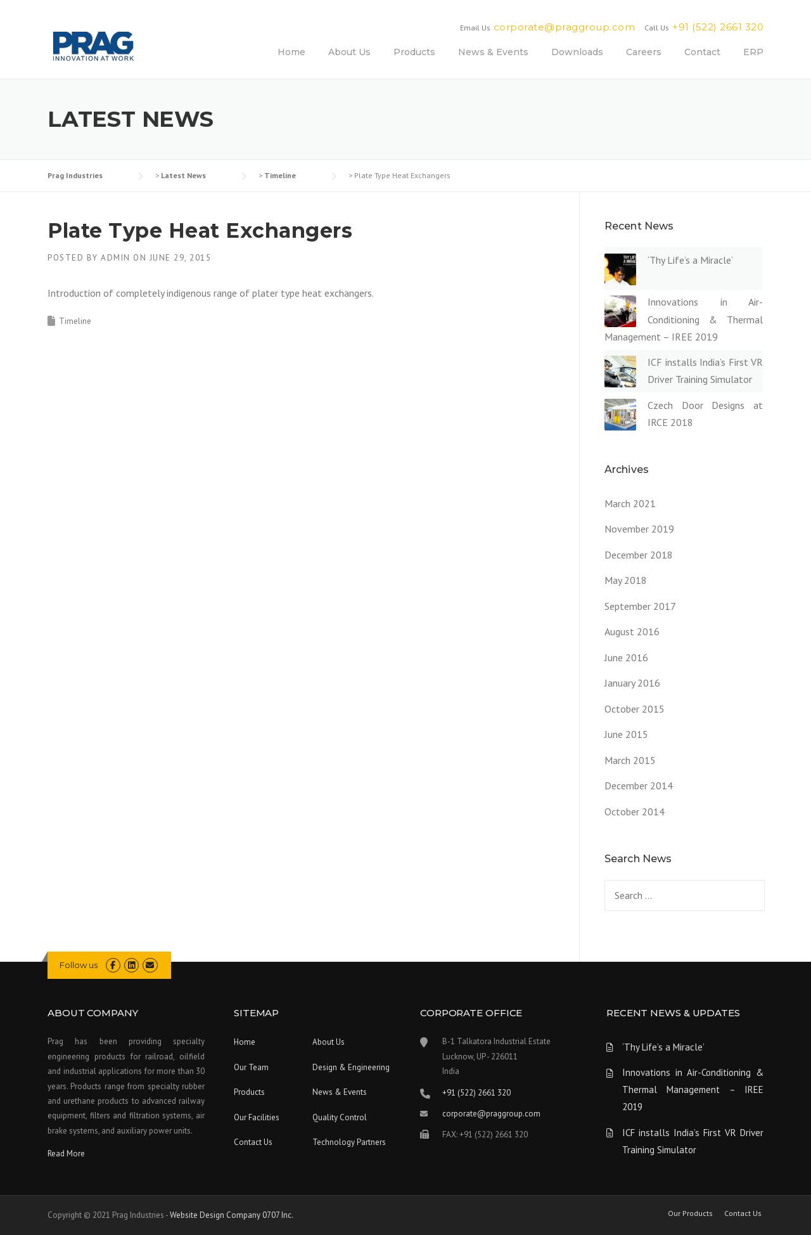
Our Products (690, 1213)
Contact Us (253, 1142)
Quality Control (339, 1117)
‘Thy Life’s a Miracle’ (690, 260)
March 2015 (630, 760)
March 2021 (630, 503)
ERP (753, 52)
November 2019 (639, 528)
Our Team (251, 1067)
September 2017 (640, 606)
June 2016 (626, 657)
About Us (349, 52)
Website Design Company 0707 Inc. (231, 1215)
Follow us (79, 965)
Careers (643, 52)
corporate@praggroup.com (564, 27)
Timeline (75, 321)
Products (414, 52)
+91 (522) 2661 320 (717, 27)
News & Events (493, 52)
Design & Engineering (351, 1067)
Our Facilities (256, 1117)
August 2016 (632, 631)
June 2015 (626, 734)
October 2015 (634, 708)
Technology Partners (349, 1142)
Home (291, 52)
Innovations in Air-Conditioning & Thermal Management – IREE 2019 (683, 318)
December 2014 (638, 785)
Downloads (577, 52)
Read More (66, 1153)
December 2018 (638, 554)
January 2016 (632, 682)
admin (116, 257)
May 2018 (625, 580)
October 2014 (634, 811)
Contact (702, 52)
